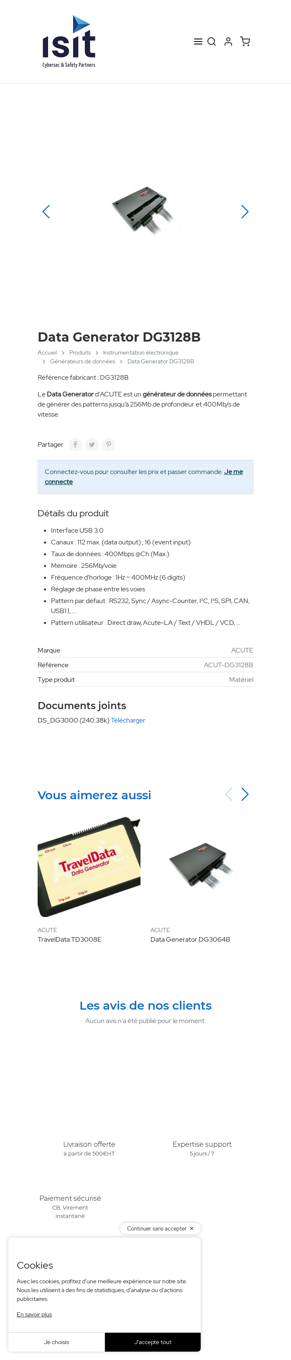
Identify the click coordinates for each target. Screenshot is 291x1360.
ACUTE (242, 650)
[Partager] (75, 444)
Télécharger (128, 720)
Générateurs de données (82, 361)
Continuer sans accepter (157, 1228)
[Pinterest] (108, 444)
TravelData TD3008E (70, 939)
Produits (80, 352)
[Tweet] (92, 444)
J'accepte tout (152, 1342)
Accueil (47, 352)
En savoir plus (34, 1314)
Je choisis (56, 1342)
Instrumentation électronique (141, 352)
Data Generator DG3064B (190, 939)
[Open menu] (198, 41)
